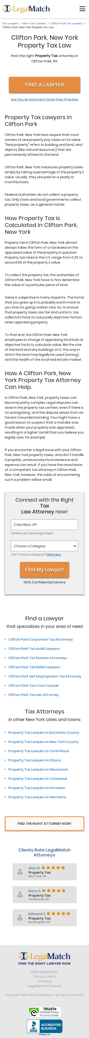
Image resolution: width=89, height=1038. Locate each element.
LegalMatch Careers (45, 986)
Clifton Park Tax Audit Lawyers (34, 648)
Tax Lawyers (10, 23)
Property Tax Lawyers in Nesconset (38, 769)
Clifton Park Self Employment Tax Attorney (44, 676)
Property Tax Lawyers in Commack (37, 778)
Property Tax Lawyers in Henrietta (37, 797)
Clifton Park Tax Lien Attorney (33, 694)
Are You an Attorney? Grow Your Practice (44, 99)
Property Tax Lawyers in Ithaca (34, 760)
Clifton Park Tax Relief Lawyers (34, 667)
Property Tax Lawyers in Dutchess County (43, 732)
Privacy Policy (44, 976)
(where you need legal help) (32, 533)
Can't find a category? (36, 554)
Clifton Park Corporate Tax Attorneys (40, 639)
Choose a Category (29, 546)
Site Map (44, 981)
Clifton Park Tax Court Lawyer (33, 685)
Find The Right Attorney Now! (44, 823)
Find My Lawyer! (44, 569)
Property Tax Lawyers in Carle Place (38, 751)
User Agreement (44, 971)
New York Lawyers (34, 23)
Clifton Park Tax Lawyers (66, 23)
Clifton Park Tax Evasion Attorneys (37, 658)
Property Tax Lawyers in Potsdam (36, 788)
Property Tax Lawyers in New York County (43, 741)
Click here (53, 554)
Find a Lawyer (44, 84)
